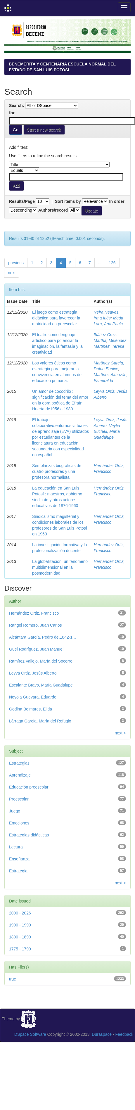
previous (16, 262)
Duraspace (102, 1034)
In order (116, 201)
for (12, 112)
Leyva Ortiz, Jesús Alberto (33, 673)
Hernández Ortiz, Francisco (34, 613)
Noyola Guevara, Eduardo (32, 697)
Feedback (124, 1034)
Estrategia (18, 871)
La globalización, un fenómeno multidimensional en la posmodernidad (60, 567)
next (11, 272)
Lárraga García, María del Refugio (40, 721)
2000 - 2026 (20, 913)
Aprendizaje (20, 775)
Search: (16, 105)
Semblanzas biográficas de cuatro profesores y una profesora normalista (56, 471)
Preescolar (19, 799)
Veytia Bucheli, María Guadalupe (107, 431)
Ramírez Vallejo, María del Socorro (40, 661)
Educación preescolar (29, 787)
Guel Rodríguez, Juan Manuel (36, 649)
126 (112, 262)
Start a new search (44, 129)
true (12, 979)
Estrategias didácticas (29, 835)
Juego (14, 811)
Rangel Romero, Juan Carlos (35, 625)
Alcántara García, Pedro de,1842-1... (42, 637)
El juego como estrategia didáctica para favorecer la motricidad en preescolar (56, 318)
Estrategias (19, 763)
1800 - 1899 (20, 937)
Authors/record (53, 210)
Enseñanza (19, 859)
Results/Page (22, 201)
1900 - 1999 (20, 925)
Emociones (19, 823)
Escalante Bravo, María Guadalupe (41, 685)
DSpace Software (30, 1034)
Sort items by (68, 201)
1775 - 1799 (20, 949)
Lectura (16, 847)
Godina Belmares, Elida (30, 709)
